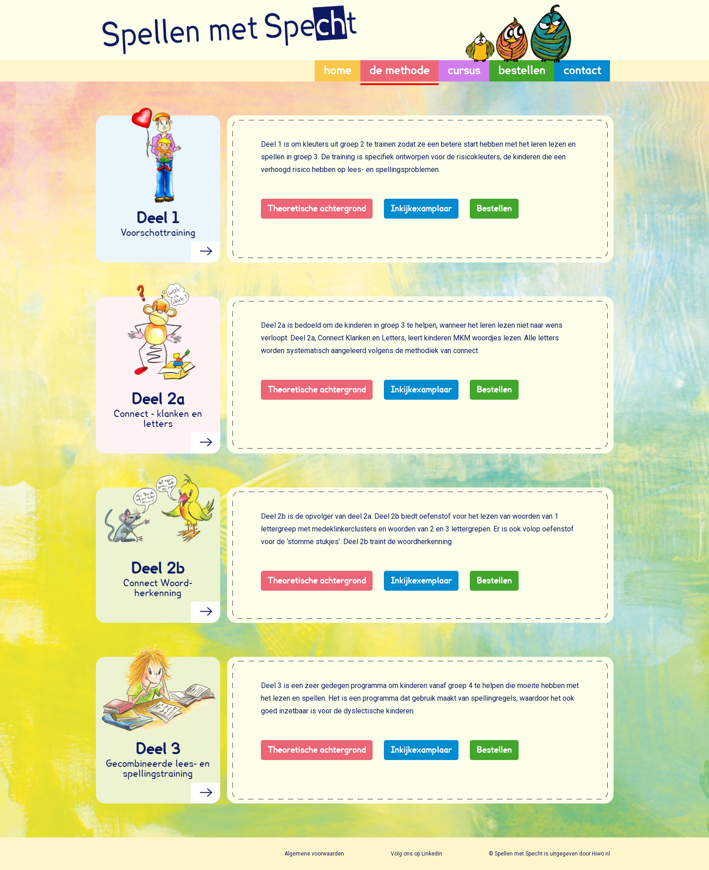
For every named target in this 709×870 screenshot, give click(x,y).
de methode (399, 70)
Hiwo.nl (601, 854)
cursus (464, 70)
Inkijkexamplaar (421, 208)
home (337, 70)
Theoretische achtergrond (317, 208)
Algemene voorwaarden (314, 854)
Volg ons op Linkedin (417, 854)
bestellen (521, 70)
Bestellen (494, 208)
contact (582, 70)
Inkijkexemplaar (421, 580)
